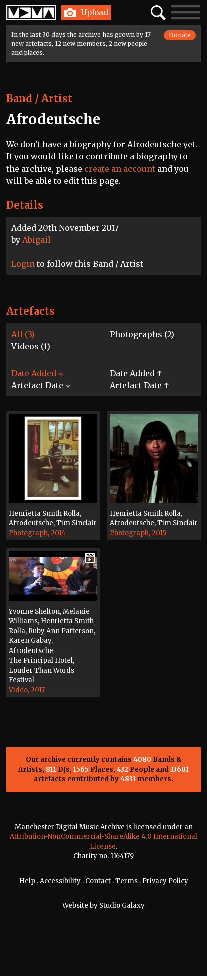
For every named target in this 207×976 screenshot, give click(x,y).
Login (23, 264)
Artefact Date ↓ (40, 385)
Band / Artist (39, 98)
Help (27, 881)
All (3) (23, 334)
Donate (180, 35)
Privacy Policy (165, 881)
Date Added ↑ (136, 373)
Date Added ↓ (37, 373)
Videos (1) (30, 346)
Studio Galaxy (122, 905)
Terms (126, 881)
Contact (98, 881)
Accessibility (60, 881)
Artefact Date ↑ (139, 385)
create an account (119, 169)
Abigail (36, 240)
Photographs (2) (142, 334)
